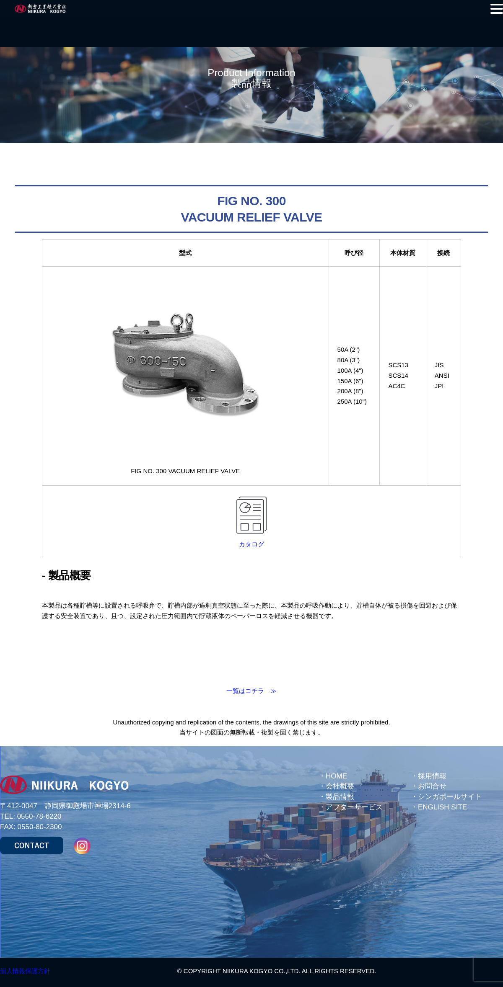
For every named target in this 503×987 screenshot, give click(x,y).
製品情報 (340, 797)
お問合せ (432, 786)
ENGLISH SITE (442, 807)
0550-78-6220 (39, 816)
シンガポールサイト (450, 797)
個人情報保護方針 (25, 970)
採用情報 (432, 776)
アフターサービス (354, 807)
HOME (336, 776)
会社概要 (340, 786)
